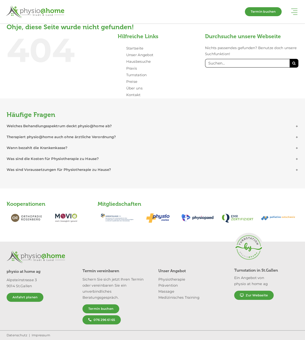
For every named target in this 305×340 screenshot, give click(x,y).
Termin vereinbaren (100, 271)
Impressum (41, 335)
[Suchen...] (247, 63)
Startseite (135, 48)
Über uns (134, 88)
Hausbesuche (138, 61)
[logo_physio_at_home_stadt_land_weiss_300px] (35, 7)
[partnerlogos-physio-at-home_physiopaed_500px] (198, 212)
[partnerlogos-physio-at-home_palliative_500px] (278, 212)
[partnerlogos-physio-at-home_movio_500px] (66, 212)
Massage (166, 291)
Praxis (131, 68)
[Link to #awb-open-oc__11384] (294, 12)
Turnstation (136, 75)
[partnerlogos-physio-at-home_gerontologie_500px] (118, 212)
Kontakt (133, 95)
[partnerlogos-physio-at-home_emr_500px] (238, 212)
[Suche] (294, 63)
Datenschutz (17, 335)
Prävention (168, 285)
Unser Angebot (139, 55)
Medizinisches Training (178, 297)
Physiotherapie (171, 279)
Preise (132, 81)
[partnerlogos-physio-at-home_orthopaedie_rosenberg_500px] (26, 212)
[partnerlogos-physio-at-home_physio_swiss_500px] (158, 212)
